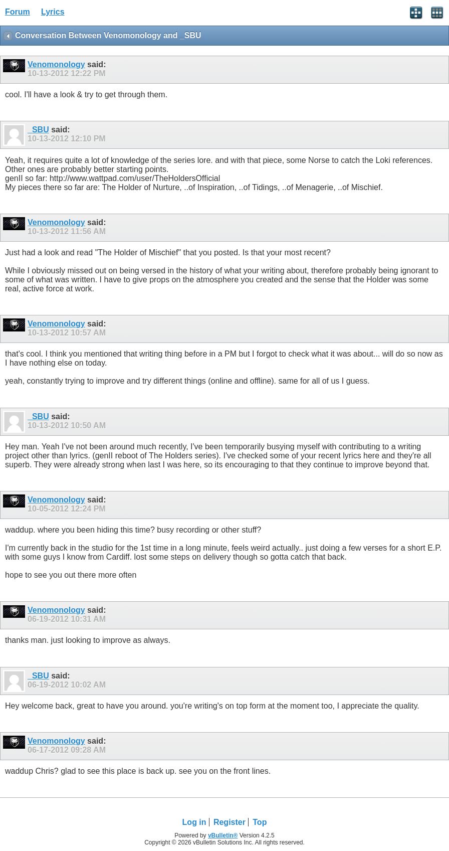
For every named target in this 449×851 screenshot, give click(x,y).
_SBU (38, 129)
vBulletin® (223, 835)
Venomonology (56, 64)
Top (260, 822)
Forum (17, 12)
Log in (194, 822)
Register (229, 822)
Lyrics (53, 12)
